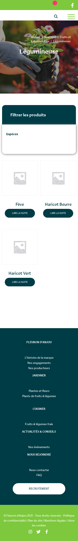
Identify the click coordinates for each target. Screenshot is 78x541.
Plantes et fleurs (39, 390)
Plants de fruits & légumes (39, 396)
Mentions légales (55, 520)
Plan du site (35, 520)
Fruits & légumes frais (39, 424)
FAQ (39, 475)
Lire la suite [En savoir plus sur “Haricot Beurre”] (58, 213)
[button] (25, 166)
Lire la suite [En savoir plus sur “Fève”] (20, 213)
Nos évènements (39, 447)
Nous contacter (39, 470)
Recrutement (39, 488)
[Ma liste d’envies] (52, 5)
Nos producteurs (39, 368)
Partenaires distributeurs (64, 5)
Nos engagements (39, 362)
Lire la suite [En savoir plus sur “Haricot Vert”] (20, 282)
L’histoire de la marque (39, 357)
